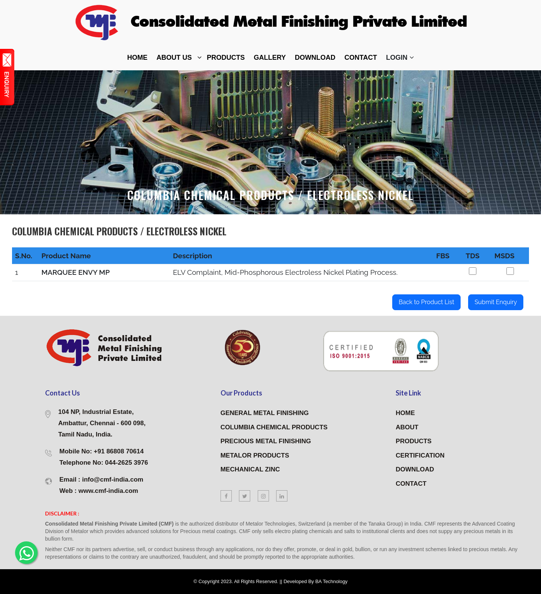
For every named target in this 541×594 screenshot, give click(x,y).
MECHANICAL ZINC (250, 469)
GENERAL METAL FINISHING (265, 413)
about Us (174, 57)
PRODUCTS (413, 441)
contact (361, 57)
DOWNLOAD (315, 57)
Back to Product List (426, 302)
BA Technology (331, 581)
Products (226, 57)
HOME (405, 413)
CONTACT (411, 483)
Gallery (270, 57)
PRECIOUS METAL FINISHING (266, 441)
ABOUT (407, 427)
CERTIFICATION (420, 455)
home (137, 57)
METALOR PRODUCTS (255, 455)
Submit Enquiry (496, 302)
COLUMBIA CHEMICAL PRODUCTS (274, 427)
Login (400, 57)
